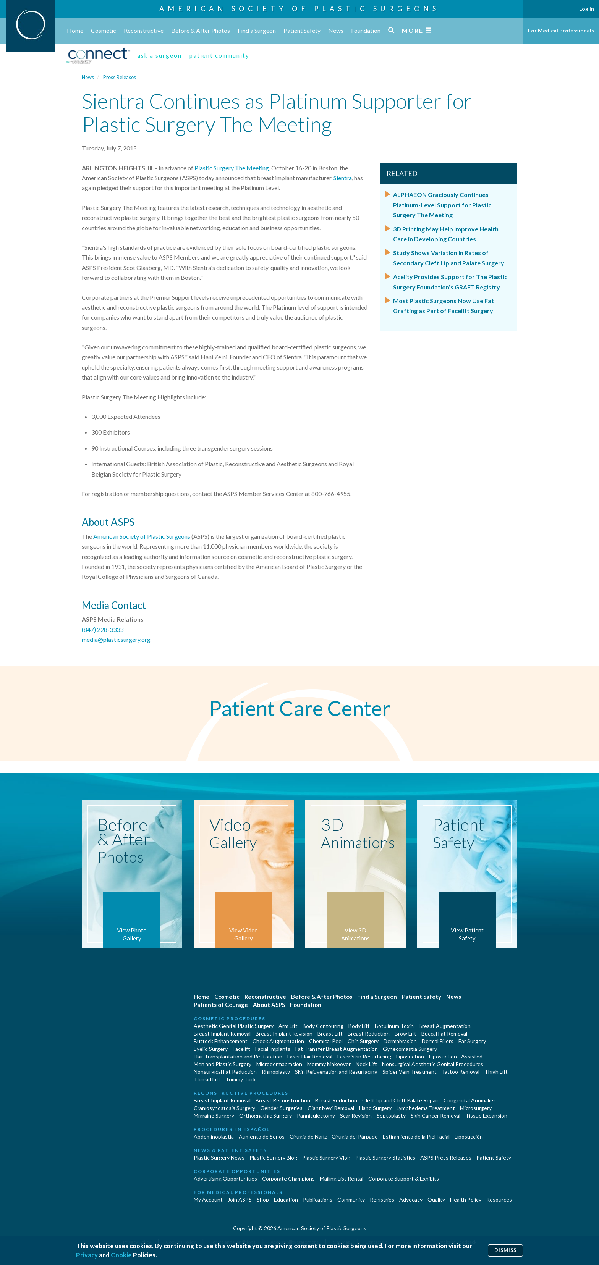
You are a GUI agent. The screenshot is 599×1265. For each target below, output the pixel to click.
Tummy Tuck (240, 1079)
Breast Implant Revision (284, 1033)
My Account (208, 1199)
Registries (382, 1199)
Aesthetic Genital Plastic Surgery (234, 1026)
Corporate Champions (288, 1178)
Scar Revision (356, 1115)
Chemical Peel (326, 1041)
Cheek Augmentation (278, 1041)
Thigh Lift (496, 1071)
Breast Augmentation (445, 1026)
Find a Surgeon (257, 30)
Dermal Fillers (437, 1041)
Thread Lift (207, 1079)
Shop (263, 1199)
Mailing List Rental (341, 1178)
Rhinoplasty (276, 1071)
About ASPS (269, 1004)
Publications (317, 1199)
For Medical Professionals (561, 30)
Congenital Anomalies (470, 1100)
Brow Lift (405, 1033)
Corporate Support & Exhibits (403, 1178)
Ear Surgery (472, 1041)
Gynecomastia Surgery (410, 1048)
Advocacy (411, 1199)
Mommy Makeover (329, 1064)
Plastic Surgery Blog (273, 1157)
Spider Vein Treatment (409, 1071)
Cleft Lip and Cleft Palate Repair (400, 1100)
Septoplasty (391, 1115)
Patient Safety (302, 30)
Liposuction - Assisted (455, 1056)
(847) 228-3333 (102, 629)
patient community (219, 55)
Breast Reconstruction (283, 1100)
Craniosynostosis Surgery (224, 1108)
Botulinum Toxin (394, 1026)
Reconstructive (144, 30)
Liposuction (410, 1056)
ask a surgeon (159, 55)
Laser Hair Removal (309, 1056)
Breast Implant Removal (222, 1033)
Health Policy (465, 1199)
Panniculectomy (316, 1115)
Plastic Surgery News (219, 1157)
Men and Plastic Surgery (222, 1064)
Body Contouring (323, 1026)
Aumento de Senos (262, 1136)
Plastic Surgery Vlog (326, 1157)
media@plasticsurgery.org (116, 639)
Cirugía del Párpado (355, 1136)
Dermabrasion (400, 1041)
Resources (499, 1199)
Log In (586, 8)
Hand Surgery (375, 1108)
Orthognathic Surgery (265, 1115)
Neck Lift (366, 1064)
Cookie (121, 1255)
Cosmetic (103, 30)
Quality (436, 1199)
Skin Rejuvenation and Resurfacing (336, 1071)
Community (351, 1199)
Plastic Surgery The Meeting (231, 167)
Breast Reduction (369, 1033)
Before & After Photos (200, 30)
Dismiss (505, 1250)
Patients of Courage (221, 1004)
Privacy (87, 1255)
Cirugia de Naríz (308, 1136)
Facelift (241, 1048)
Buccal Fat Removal (444, 1033)
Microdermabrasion (279, 1064)
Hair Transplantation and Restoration (238, 1056)
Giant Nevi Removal (331, 1108)
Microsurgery (476, 1108)
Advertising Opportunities (225, 1178)
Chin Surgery (363, 1041)
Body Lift (359, 1026)
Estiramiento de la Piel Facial (416, 1136)
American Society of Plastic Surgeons (299, 8)
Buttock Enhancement (221, 1041)
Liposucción (469, 1136)
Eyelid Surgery (211, 1048)
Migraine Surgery (214, 1115)
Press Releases (119, 77)
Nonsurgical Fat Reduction (225, 1071)
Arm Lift (288, 1026)
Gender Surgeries (281, 1108)
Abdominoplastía (214, 1136)
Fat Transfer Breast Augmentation (336, 1048)
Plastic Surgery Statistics (385, 1157)
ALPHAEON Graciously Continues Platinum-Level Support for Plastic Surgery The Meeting (442, 204)
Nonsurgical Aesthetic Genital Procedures (432, 1064)
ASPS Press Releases (445, 1157)
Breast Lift (330, 1033)
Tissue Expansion (486, 1115)
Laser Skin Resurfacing (364, 1056)
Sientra (342, 177)
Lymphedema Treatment (426, 1108)
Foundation (365, 30)
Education (286, 1199)
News (335, 30)
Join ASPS (240, 1199)
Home (75, 30)
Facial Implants (272, 1048)
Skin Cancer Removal (435, 1115)
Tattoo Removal (460, 1071)
